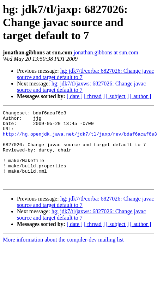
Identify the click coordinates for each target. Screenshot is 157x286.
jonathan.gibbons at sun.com (106, 52)
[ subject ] (117, 96)
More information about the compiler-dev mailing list (63, 254)
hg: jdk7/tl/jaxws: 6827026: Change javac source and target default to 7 (81, 87)
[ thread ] (94, 96)
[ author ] (140, 96)
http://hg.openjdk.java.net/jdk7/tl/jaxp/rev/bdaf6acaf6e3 (80, 139)
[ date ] (75, 96)
